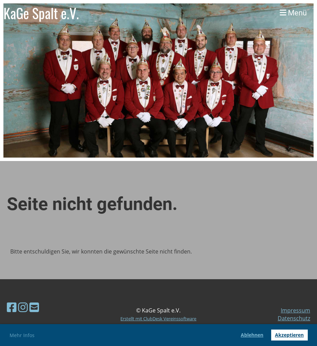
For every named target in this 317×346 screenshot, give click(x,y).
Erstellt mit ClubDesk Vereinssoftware (158, 319)
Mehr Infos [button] (22, 335)
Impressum (295, 310)
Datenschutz (294, 318)
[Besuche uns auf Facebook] (11, 307)
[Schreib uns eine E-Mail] (34, 307)
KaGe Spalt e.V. (41, 13)
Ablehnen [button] (252, 335)
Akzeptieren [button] (289, 335)
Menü (293, 13)
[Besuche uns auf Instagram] (23, 307)
